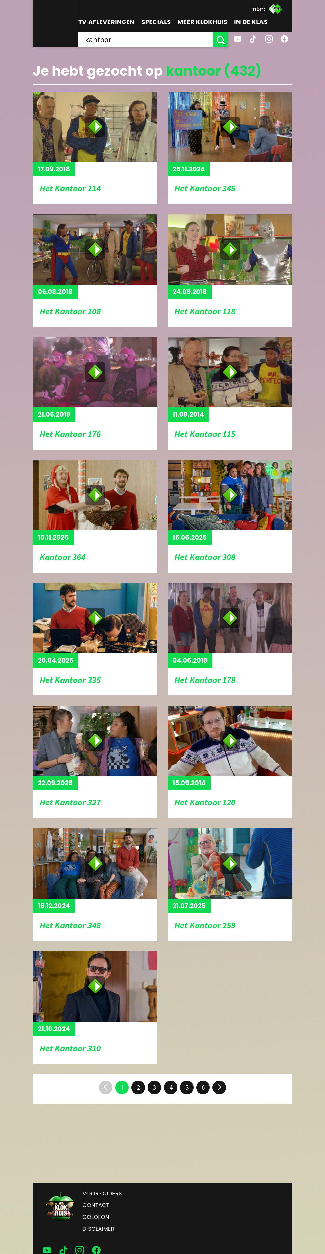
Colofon (96, 1217)
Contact (96, 1205)
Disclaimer (99, 1229)
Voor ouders (102, 1193)
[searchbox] (145, 39)
